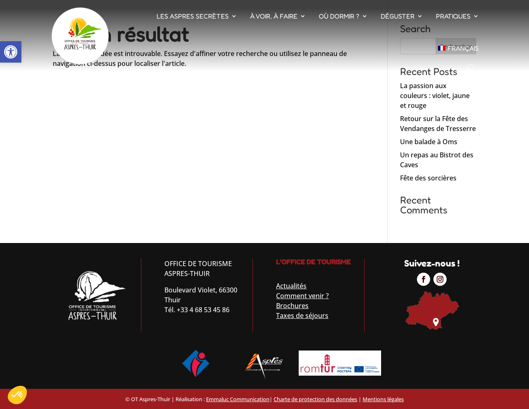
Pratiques (453, 16)
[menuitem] (458, 48)
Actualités (291, 285)
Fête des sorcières (428, 177)
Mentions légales (383, 399)
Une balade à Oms (428, 141)
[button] (10, 52)
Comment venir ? (302, 295)
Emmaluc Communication (237, 399)
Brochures (292, 305)
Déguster (397, 16)
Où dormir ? (339, 16)
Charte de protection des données (315, 399)
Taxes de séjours (302, 315)
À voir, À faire (273, 16)
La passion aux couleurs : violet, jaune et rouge (435, 95)
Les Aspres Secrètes (193, 16)
